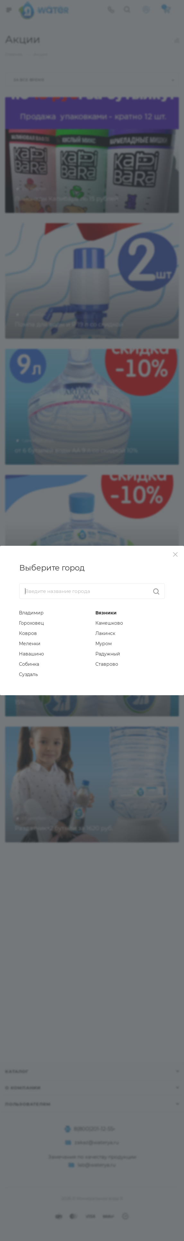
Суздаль (28, 674)
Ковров (28, 633)
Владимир (31, 613)
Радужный (107, 654)
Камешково (109, 623)
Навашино (31, 654)
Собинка (29, 664)
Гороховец (31, 623)
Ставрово (106, 664)
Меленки (29, 643)
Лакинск (105, 633)
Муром (103, 643)
